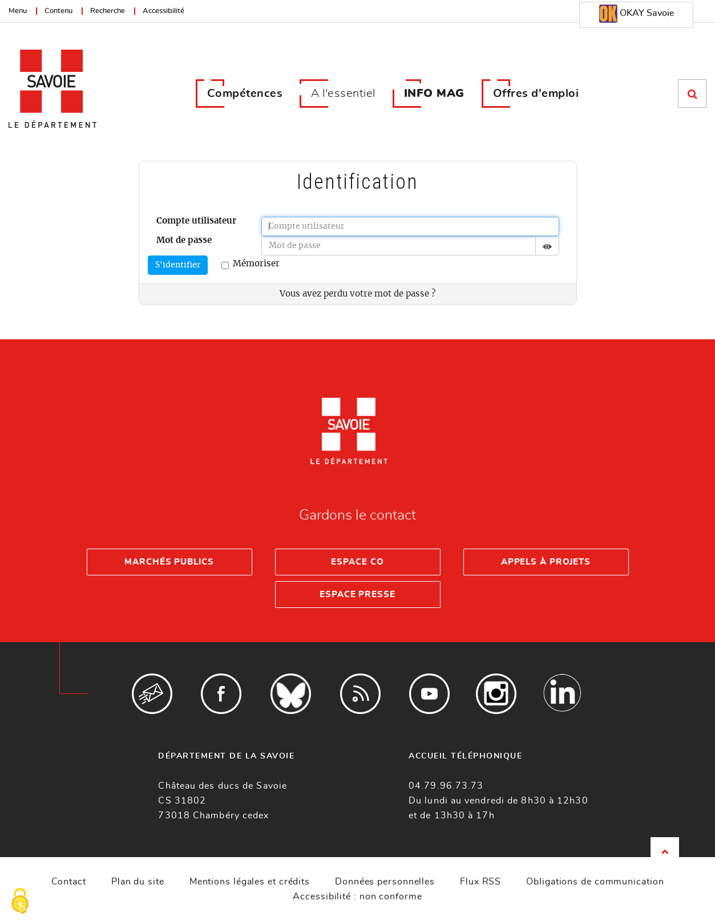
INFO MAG (434, 93)
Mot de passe (184, 240)
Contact (68, 881)
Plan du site (137, 881)
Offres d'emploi (536, 93)
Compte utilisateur (196, 221)
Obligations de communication (595, 881)
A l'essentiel (343, 93)
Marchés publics (169, 562)
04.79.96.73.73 (446, 785)
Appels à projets (546, 562)
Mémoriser (250, 264)
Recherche (107, 11)
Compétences (245, 93)
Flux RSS (480, 881)
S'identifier (177, 265)
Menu (18, 11)
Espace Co (357, 562)
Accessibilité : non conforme (357, 896)
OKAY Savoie (636, 14)
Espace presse (357, 594)
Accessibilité (163, 11)
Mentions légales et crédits (249, 881)
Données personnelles (385, 881)
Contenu (58, 11)
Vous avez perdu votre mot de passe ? (357, 294)
